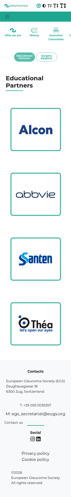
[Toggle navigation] (7, 16)
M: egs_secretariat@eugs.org (35, 413)
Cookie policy (35, 459)
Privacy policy (35, 453)
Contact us (13, 422)
